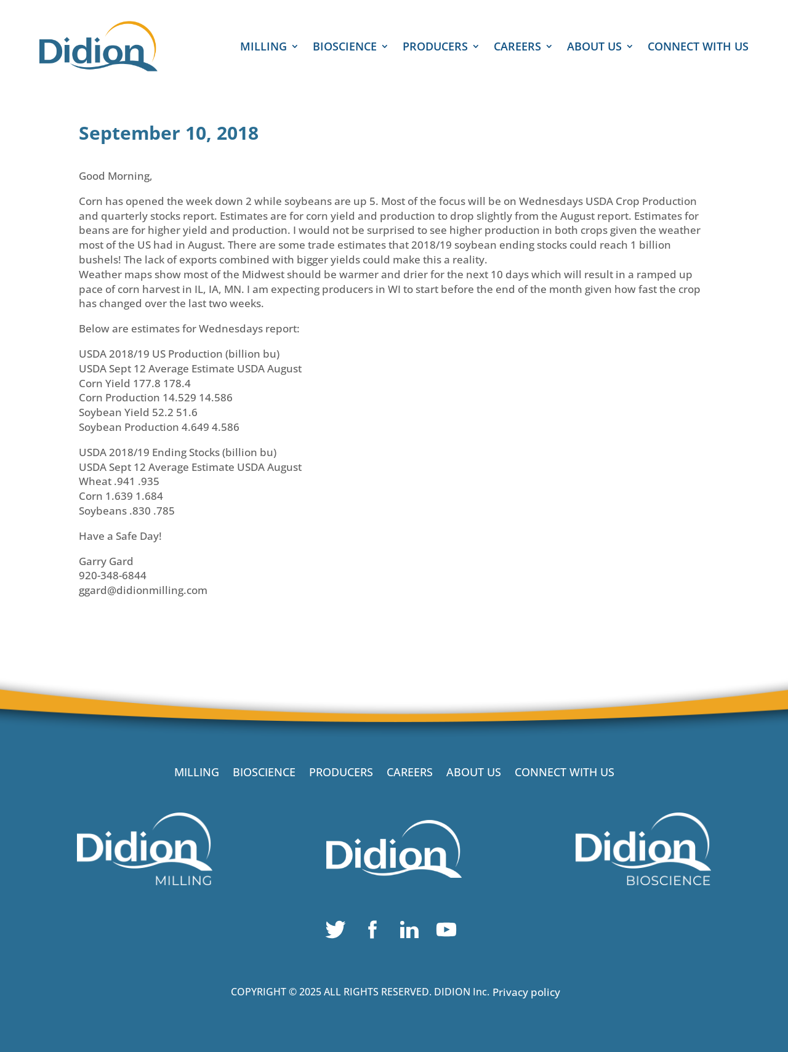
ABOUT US (594, 48)
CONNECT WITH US (698, 48)
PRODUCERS (435, 48)
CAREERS (517, 48)
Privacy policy (526, 992)
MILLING (263, 48)
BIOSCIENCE (345, 48)
